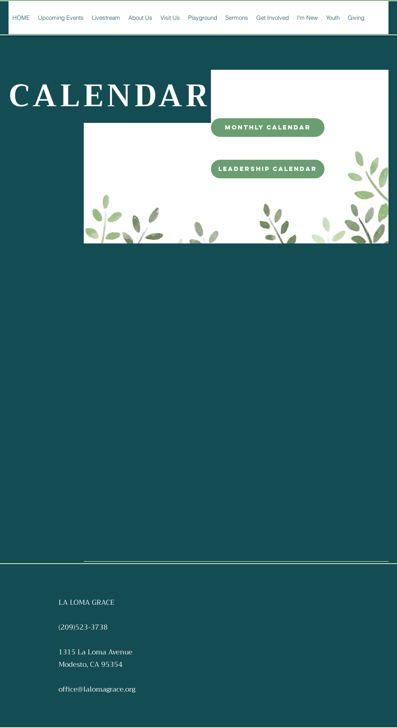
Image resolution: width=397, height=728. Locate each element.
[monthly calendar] (268, 127)
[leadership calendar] (268, 169)
